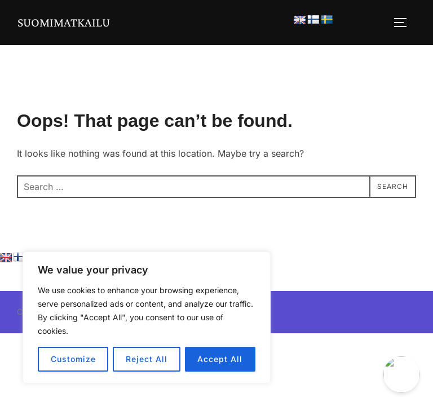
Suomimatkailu (63, 22)
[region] (147, 317)
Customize (73, 359)
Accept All (219, 359)
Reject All (146, 359)
